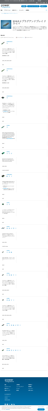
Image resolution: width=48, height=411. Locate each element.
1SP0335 (8, 273)
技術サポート (43, 6)
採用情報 (29, 386)
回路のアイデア (7, 390)
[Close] (47, 408)
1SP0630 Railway (9, 96)
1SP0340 (8, 250)
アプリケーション (7, 10)
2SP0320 (8, 323)
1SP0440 (8, 125)
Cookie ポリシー (7, 396)
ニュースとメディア (19, 386)
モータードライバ (28, 37)
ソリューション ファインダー (33, 6)
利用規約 (6, 398)
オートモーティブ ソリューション (7, 37)
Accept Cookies (41, 409)
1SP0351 (8, 202)
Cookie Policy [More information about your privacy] (8, 409)
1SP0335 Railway (9, 68)
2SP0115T (8, 348)
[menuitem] (46, 3)
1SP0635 (8, 298)
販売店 (17, 390)
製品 (1, 10)
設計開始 (23, 6)
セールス (18, 388)
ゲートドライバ (19, 37)
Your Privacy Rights (41, 407)
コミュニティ (21, 10)
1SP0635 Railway (9, 41)
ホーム (3, 13)
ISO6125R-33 (5, 111)
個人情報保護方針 (8, 394)
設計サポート (14, 10)
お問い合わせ (30, 390)
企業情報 (27, 10)
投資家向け (30, 384)
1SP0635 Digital (9, 174)
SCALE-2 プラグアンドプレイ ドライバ (13, 13)
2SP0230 (8, 151)
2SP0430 (8, 226)
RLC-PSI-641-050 (10, 138)
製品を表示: (3, 35)
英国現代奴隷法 (7, 399)
